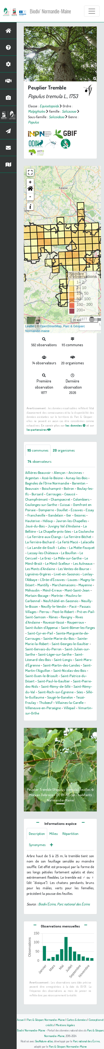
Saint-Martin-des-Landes (61, 665)
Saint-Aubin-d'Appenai (41, 627)
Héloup (48, 521)
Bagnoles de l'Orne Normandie (47, 483)
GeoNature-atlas (44, 1041)
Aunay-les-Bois (76, 478)
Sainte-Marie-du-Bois (58, 638)
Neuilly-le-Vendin (53, 606)
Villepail (69, 708)
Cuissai (65, 504)
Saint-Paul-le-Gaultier (53, 681)
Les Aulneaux (82, 563)
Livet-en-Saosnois (67, 574)
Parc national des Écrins (86, 1041)
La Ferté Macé (68, 542)
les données (75, 425)
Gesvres (79, 515)
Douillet (62, 510)
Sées (80, 692)
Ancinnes (75, 472)
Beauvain (32, 488)
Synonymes (37, 844)
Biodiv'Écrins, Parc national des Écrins (64, 904)
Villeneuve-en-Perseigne (43, 708)
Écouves (77, 510)
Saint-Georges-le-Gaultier (70, 643)
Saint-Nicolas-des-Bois (69, 670)
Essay (90, 510)
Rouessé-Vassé (53, 622)
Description (37, 833)
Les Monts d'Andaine (40, 568)
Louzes (72, 579)
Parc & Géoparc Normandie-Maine (46, 1019)
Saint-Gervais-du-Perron (43, 649)
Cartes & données (77, 1019)
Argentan (32, 478)
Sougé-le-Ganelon (60, 697)
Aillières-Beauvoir (38, 472)
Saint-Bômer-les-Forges (78, 627)
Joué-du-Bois (35, 526)
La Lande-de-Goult (41, 547)
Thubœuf (45, 702)
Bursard (37, 494)
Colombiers (81, 499)
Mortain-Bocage (36, 595)
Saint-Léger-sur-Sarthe (55, 654)
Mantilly (43, 585)
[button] (30, 189)
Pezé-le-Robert (63, 611)
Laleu (62, 547)
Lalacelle (87, 542)
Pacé (73, 606)
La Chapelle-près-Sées (55, 531)
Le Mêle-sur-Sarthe (68, 558)
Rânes (53, 617)
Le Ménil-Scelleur (57, 563)
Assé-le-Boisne (52, 478)
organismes (64, 450)
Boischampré (51, 488)
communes (37, 450)
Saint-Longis (63, 659)
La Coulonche (84, 531)
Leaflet (29, 326)
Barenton (78, 483)
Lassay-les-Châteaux (42, 553)
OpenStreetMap (51, 326)
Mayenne (85, 585)
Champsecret (60, 499)
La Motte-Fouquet (82, 547)
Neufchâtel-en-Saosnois (60, 601)
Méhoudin (32, 590)
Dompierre (46, 510)
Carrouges (53, 494)
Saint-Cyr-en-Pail (40, 633)
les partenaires (39, 429)
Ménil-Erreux (52, 590)
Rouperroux (75, 622)
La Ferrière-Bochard (40, 542)
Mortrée (57, 595)
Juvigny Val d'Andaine (64, 526)
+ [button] (30, 182)
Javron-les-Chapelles (71, 521)
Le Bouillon (69, 553)
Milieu (53, 833)
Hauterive (32, 521)
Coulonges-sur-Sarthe (41, 504)
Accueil (21, 1019)
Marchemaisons (63, 585)
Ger (68, 515)
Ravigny (66, 617)
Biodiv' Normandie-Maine (50, 11)
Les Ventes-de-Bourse (73, 568)
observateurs (39, 461)
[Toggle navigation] (92, 11)
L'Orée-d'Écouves (52, 579)
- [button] (30, 196)
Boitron (69, 488)
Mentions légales (65, 1025)
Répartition (70, 833)
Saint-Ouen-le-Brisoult (41, 676)
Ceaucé (69, 494)
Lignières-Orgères (38, 574)
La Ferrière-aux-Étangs (44, 536)
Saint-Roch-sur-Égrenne (55, 692)
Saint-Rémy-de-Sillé (55, 686)
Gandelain (55, 515)
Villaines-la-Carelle (69, 702)
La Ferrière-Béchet (77, 536)
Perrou (44, 611)
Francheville (36, 515)
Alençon (59, 472)
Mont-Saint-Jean (77, 590)
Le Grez (45, 558)
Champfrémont (36, 499)
